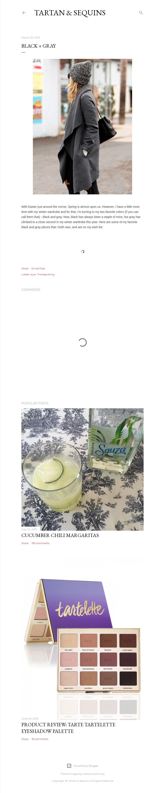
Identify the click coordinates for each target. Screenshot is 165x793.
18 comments (40, 739)
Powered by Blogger (82, 765)
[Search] (141, 12)
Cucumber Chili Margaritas (60, 535)
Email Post (38, 268)
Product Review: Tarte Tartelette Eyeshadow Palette (68, 727)
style (33, 274)
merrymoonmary (94, 773)
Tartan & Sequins (70, 13)
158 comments (40, 543)
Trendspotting (46, 274)
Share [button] (24, 268)
